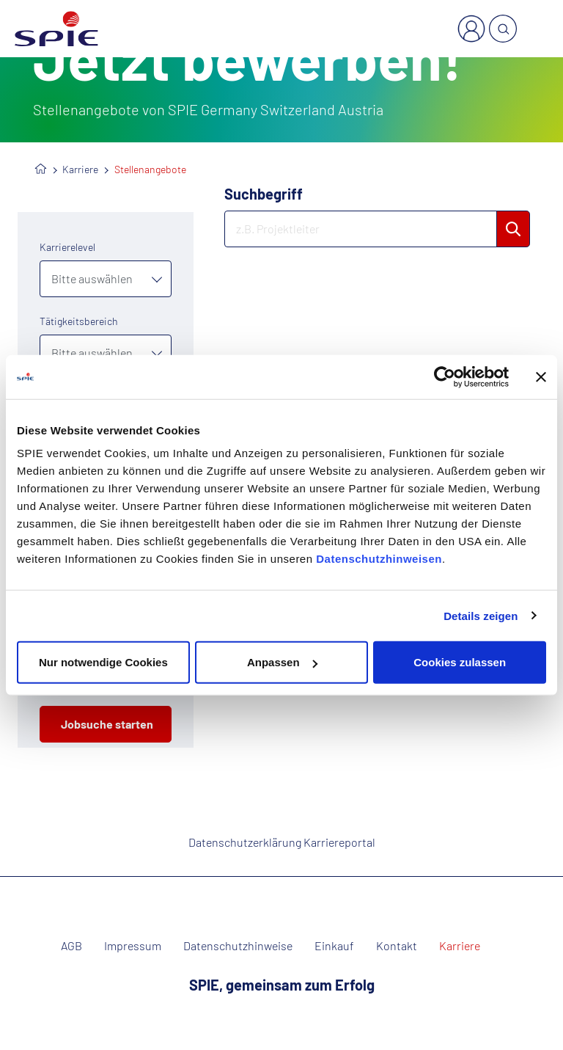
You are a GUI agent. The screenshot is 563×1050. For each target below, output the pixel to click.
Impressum (132, 946)
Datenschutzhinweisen (379, 559)
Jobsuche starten (107, 724)
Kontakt (396, 946)
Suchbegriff (263, 194)
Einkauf (334, 946)
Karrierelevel (67, 247)
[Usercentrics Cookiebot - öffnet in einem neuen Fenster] (444, 376)
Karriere (80, 169)
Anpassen (282, 662)
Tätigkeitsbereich (79, 321)
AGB (71, 946)
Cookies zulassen (459, 662)
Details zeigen (481, 615)
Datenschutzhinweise (237, 946)
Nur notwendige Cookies (103, 662)
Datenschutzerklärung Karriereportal (281, 842)
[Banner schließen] (541, 376)
